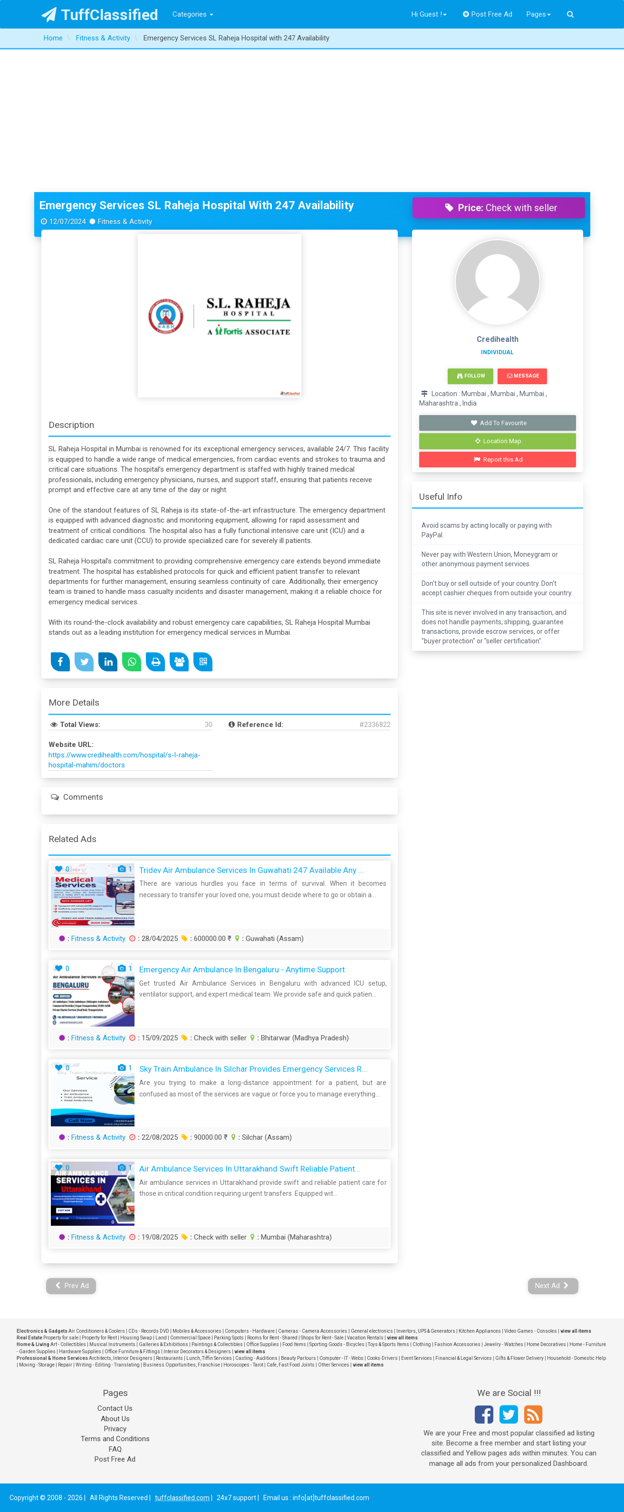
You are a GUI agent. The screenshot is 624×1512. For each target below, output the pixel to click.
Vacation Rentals (365, 1337)
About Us (115, 1419)
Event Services (416, 1358)
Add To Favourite (498, 422)
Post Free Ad (487, 14)
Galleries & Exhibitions (163, 1344)
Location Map (498, 441)
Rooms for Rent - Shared (272, 1337)
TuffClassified (100, 15)
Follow (471, 376)
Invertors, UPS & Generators (425, 1331)
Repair (65, 1364)
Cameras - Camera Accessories (312, 1331)
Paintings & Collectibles (217, 1344)
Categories (193, 14)
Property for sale (60, 1337)
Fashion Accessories (457, 1344)
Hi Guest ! (429, 14)
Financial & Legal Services (463, 1358)
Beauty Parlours (298, 1358)
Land (161, 1337)
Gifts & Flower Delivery (519, 1358)
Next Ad (552, 1285)
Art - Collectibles (68, 1344)
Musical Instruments (112, 1344)
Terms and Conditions (115, 1438)
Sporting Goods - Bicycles (337, 1344)
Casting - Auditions (256, 1358)
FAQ (115, 1449)
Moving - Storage (37, 1364)
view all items (575, 1331)
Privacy (115, 1429)
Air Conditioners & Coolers (96, 1331)
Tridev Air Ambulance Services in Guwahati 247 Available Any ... (251, 870)
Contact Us (115, 1408)
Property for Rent (99, 1337)
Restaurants (169, 1358)
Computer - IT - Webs (341, 1358)
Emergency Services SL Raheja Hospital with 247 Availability (196, 205)
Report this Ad (498, 459)
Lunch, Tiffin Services (209, 1358)
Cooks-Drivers (382, 1358)
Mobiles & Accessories (197, 1331)
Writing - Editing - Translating (108, 1364)
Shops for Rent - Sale (322, 1337)
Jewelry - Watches (503, 1344)
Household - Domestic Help (576, 1358)
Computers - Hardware (250, 1331)
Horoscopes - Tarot (243, 1364)
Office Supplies (262, 1344)
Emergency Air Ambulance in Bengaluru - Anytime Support (242, 969)
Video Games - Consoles (530, 1331)
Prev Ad (72, 1285)
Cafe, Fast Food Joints (291, 1364)
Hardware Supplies (80, 1351)
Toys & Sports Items (388, 1344)
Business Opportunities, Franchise (181, 1364)
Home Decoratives (546, 1344)
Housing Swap (136, 1337)
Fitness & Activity (98, 938)
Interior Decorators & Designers (197, 1351)
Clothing (422, 1344)
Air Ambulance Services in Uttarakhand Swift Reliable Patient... (250, 1168)
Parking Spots (229, 1337)
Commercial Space (190, 1337)
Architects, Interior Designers (121, 1358)
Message (523, 376)
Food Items (294, 1344)
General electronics (372, 1331)
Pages (539, 14)
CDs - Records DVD (148, 1331)
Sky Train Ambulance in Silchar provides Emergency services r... (253, 1069)
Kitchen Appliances (480, 1331)
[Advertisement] (312, 120)
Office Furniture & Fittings (132, 1351)
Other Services (333, 1364)
